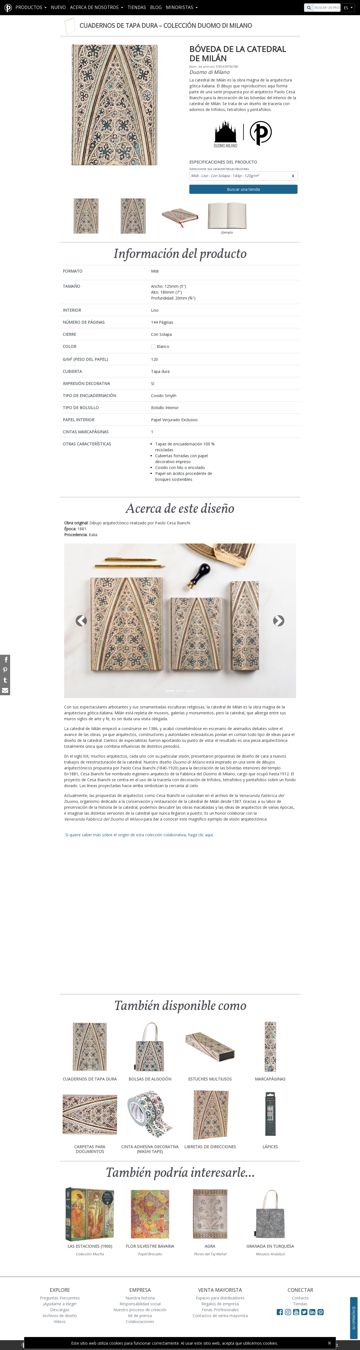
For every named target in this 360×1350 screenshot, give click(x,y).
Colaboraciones (140, 1321)
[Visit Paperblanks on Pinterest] (321, 1312)
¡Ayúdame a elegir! (59, 1303)
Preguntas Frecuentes (60, 1298)
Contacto (300, 1298)
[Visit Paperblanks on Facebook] (280, 1312)
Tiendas (136, 7)
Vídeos (60, 1321)
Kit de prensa (140, 1315)
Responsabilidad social (140, 1303)
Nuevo (58, 7)
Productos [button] (29, 7)
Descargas (59, 1309)
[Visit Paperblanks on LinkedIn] (313, 1312)
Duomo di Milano (209, 72)
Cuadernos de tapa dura (166, 26)
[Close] (329, 1343)
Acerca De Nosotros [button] (95, 7)
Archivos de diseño (60, 1315)
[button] (81, 620)
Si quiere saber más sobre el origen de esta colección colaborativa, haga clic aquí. (138, 834)
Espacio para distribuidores (220, 1298)
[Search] (326, 7)
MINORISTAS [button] (180, 7)
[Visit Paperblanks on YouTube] (297, 1312)
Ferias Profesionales (220, 1309)
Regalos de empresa (220, 1303)
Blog (156, 7)
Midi (225, 175)
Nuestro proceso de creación (139, 1309)
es (346, 7)
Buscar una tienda (243, 189)
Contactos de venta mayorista (220, 1315)
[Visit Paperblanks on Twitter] (305, 1312)
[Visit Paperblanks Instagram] (288, 1312)
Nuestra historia (140, 1298)
